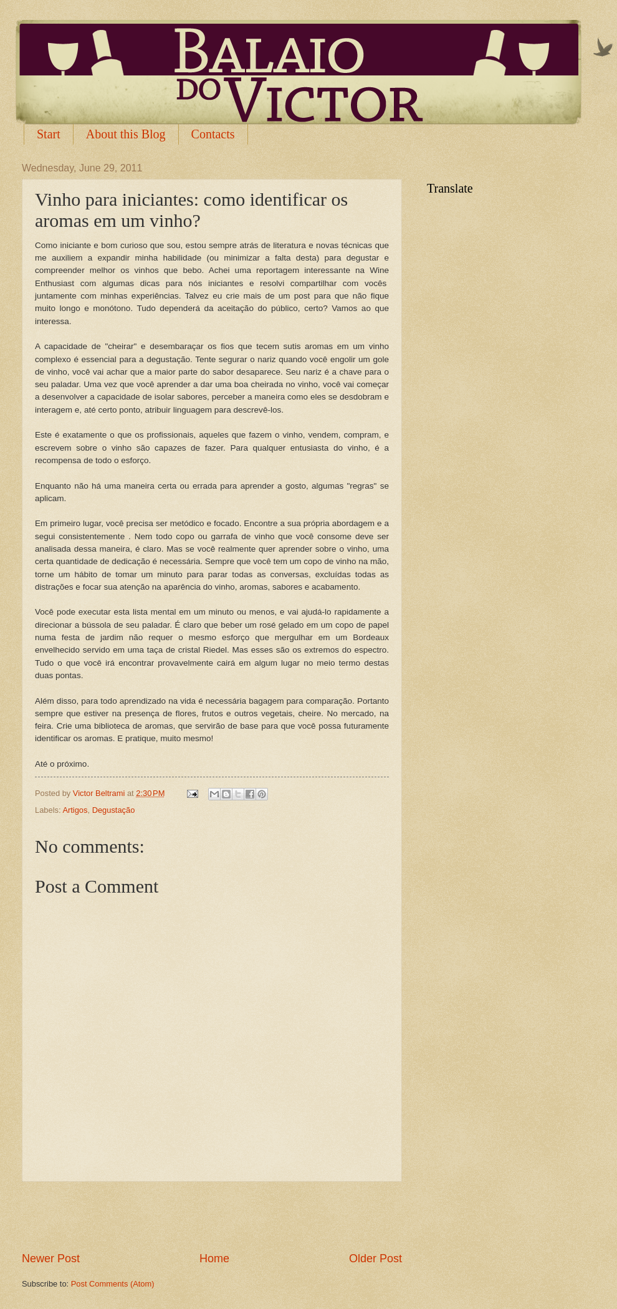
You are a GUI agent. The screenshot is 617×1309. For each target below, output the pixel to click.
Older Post (375, 1258)
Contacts (213, 134)
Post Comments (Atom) (113, 1283)
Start (48, 134)
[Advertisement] (212, 1216)
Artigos (74, 810)
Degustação (113, 810)
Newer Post (51, 1258)
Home (214, 1258)
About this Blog (126, 134)
